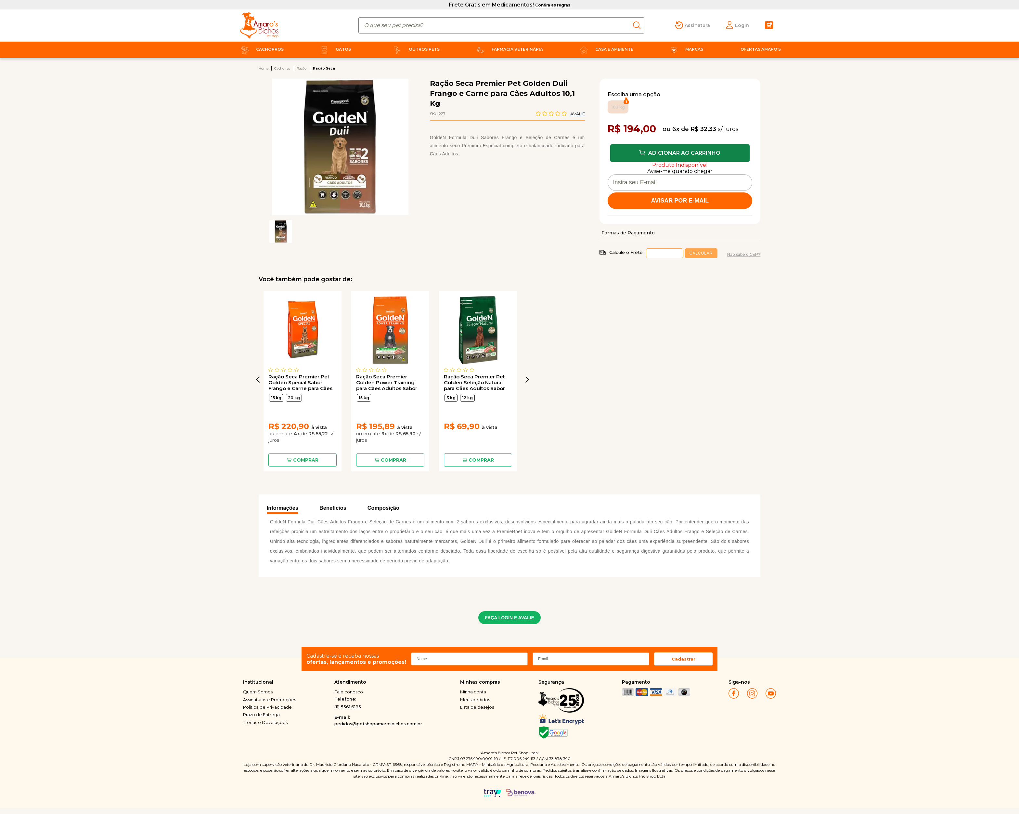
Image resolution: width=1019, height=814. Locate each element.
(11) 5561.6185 (347, 706)
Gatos (334, 49)
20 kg (294, 397)
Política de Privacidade (267, 707)
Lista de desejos (477, 707)
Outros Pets (415, 49)
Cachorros (261, 49)
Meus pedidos (475, 699)
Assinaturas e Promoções (269, 699)
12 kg (467, 397)
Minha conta (473, 691)
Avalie (577, 113)
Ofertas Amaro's (761, 49)
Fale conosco (348, 691)
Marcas (685, 49)
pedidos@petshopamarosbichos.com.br (378, 723)
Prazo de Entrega (261, 714)
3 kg (451, 397)
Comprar (305, 460)
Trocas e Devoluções (265, 722)
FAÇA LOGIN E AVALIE (509, 617)
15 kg (276, 397)
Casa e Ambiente (605, 49)
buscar (638, 25)
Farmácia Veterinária (508, 49)
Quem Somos (258, 691)
